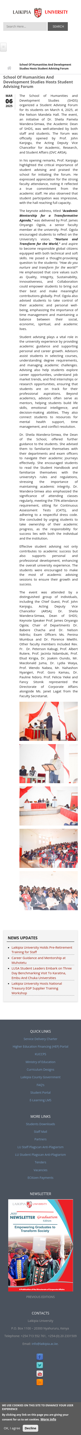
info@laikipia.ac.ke (45, 1344)
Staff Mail (40, 1132)
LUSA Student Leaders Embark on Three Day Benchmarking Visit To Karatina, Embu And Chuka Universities (42, 973)
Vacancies (41, 1170)
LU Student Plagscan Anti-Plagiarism (40, 1155)
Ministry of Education (41, 1062)
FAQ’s (40, 1085)
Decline (30, 1428)
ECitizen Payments (41, 1178)
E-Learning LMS (40, 1100)
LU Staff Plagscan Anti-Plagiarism (40, 1147)
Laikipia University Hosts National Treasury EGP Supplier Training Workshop (37, 988)
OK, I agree (12, 1428)
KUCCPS (40, 1054)
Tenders (40, 1162)
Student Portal (40, 1092)
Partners (41, 1139)
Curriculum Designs (40, 1069)
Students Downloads (40, 1124)
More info (48, 1419)
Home (9, 68)
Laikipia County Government (40, 1077)
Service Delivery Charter (40, 1039)
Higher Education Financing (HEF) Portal (40, 1046)
